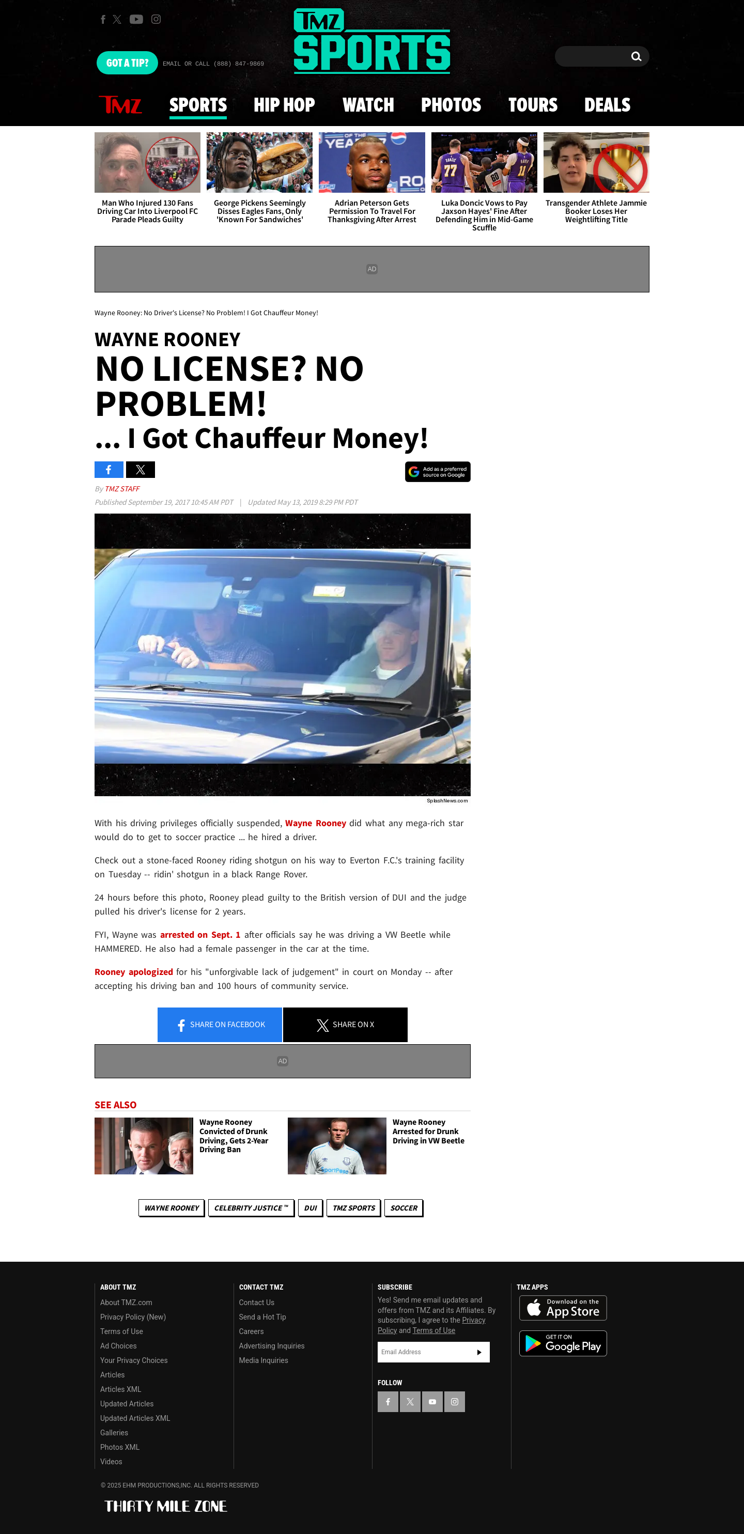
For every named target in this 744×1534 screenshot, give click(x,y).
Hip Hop (284, 106)
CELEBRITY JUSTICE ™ (251, 1208)
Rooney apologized (134, 972)
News (120, 105)
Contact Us (257, 1302)
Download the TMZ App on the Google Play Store (563, 1343)
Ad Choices (118, 1346)
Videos (111, 1462)
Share (220, 1025)
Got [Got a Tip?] (127, 63)
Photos (451, 106)
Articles (112, 1375)
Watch (368, 106)
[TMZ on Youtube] (136, 19)
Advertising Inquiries (272, 1346)
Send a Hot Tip (262, 1317)
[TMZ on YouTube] (432, 1401)
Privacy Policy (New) (133, 1317)
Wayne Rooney (171, 1208)
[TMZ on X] (119, 19)
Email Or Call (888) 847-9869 (213, 64)
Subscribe (479, 1352)
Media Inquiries (263, 1360)
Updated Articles (126, 1404)
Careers (251, 1331)
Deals (607, 106)
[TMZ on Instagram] (156, 19)
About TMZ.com (126, 1302)
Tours (532, 106)
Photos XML (120, 1447)
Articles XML (121, 1389)
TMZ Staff (121, 488)
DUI (310, 1208)
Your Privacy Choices (134, 1360)
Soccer (403, 1208)
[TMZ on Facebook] (103, 19)
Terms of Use (121, 1331)
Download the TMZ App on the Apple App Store (563, 1308)
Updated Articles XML (135, 1418)
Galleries (114, 1433)
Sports (198, 106)
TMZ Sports (353, 1208)
